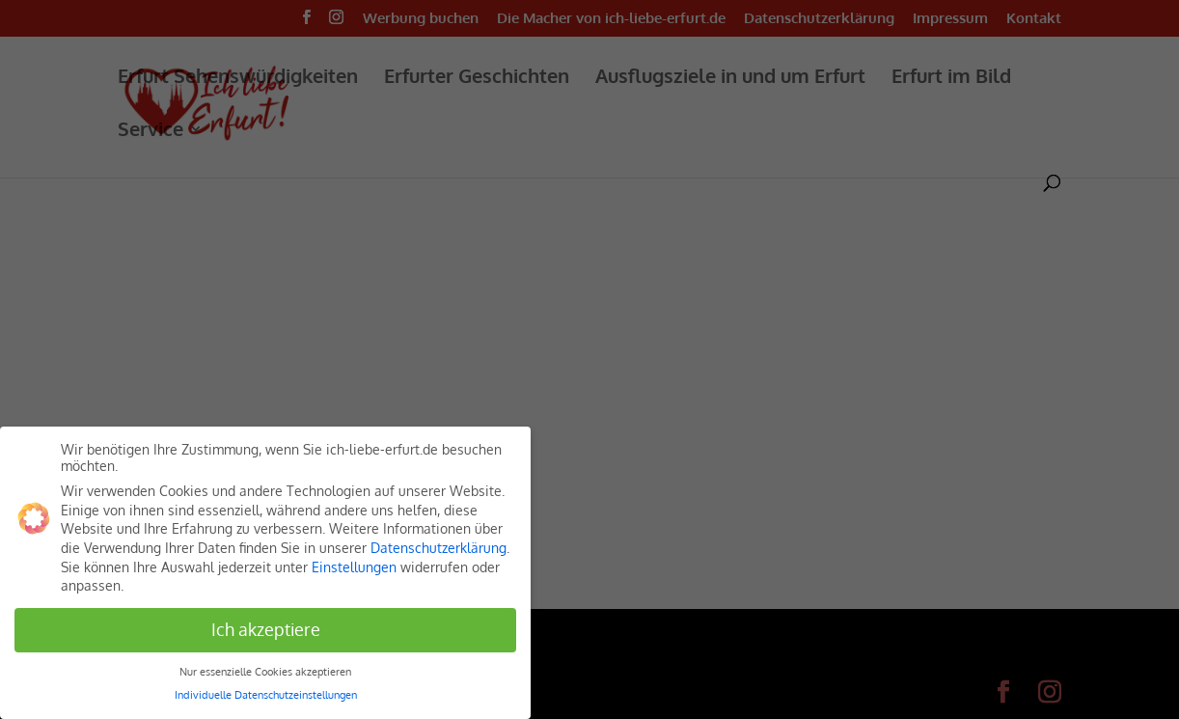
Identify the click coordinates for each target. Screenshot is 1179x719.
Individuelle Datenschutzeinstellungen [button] (266, 694)
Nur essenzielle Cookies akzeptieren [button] (265, 671)
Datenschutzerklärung (438, 547)
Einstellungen (354, 567)
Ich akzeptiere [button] (265, 629)
